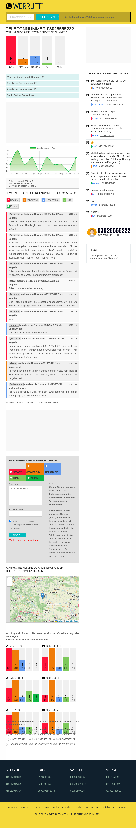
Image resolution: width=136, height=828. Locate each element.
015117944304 (13, 777)
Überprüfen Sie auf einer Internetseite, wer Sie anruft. (104, 257)
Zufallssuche (108, 807)
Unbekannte (51, 469)
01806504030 (104, 216)
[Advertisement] (42, 122)
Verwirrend (33, 469)
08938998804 (106, 166)
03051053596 (45, 784)
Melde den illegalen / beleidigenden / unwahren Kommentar (32, 402)
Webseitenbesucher (62, 807)
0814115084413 (114, 104)
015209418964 (106, 146)
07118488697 (113, 784)
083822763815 (113, 791)
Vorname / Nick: (25, 512)
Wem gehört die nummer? (20, 807)
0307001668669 (108, 118)
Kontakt (122, 807)
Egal (14, 478)
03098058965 (77, 777)
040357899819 (104, 88)
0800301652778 (46, 791)
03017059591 (113, 777)
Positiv (33, 478)
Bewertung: (25, 494)
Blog (38, 807)
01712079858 (45, 777)
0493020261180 (78, 784)
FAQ (47, 807)
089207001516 (106, 194)
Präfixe (79, 807)
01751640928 (77, 791)
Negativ (16, 472)
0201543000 (108, 183)
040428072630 (107, 205)
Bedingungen (30, 521)
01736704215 (107, 135)
